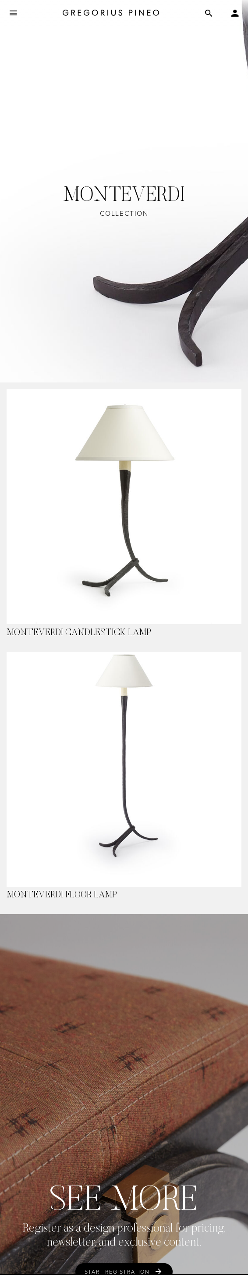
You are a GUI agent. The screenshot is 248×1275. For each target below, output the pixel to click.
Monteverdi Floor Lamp (62, 895)
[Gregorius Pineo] (111, 13)
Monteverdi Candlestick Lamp (79, 633)
